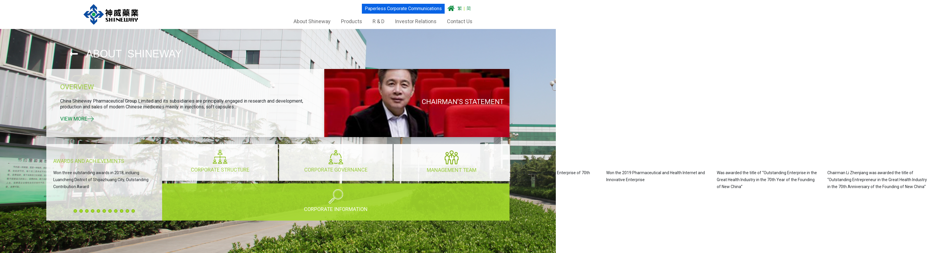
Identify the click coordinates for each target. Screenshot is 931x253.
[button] (75, 211)
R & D (378, 21)
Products (351, 21)
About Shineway (312, 21)
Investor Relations (416, 21)
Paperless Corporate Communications (403, 8)
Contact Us (459, 21)
